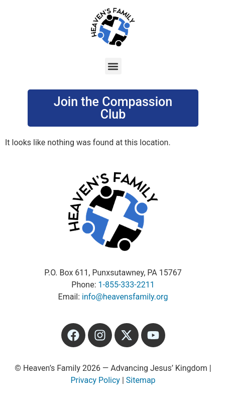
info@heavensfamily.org (125, 297)
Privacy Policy (95, 380)
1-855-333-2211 (126, 284)
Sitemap (141, 380)
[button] (113, 66)
